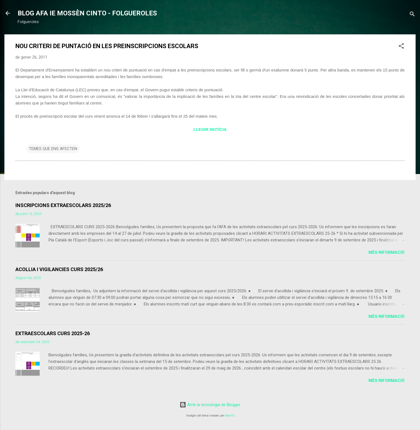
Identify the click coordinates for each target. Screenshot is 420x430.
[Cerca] (412, 15)
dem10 (229, 415)
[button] (401, 47)
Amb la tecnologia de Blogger (210, 404)
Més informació (386, 252)
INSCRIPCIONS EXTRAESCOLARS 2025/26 (63, 205)
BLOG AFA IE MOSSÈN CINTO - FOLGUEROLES (87, 13)
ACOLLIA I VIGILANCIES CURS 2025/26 (59, 269)
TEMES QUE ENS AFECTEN (53, 148)
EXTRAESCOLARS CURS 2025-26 (52, 333)
